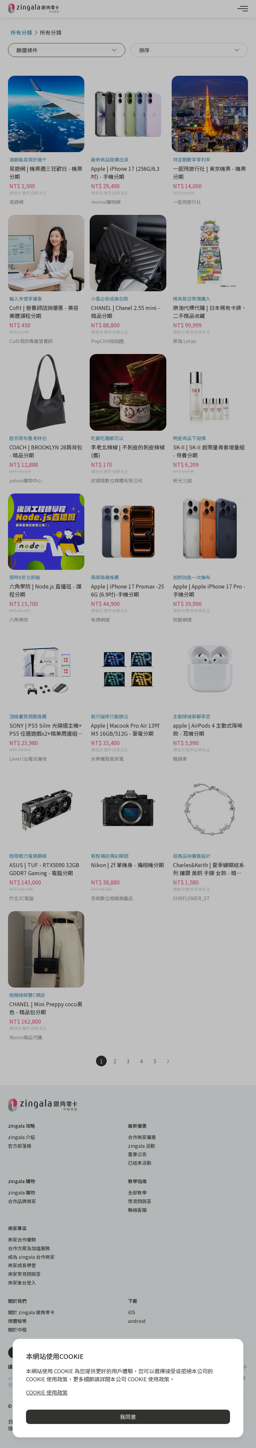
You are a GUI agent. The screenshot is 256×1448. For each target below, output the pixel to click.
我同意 (128, 1417)
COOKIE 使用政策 (47, 1392)
